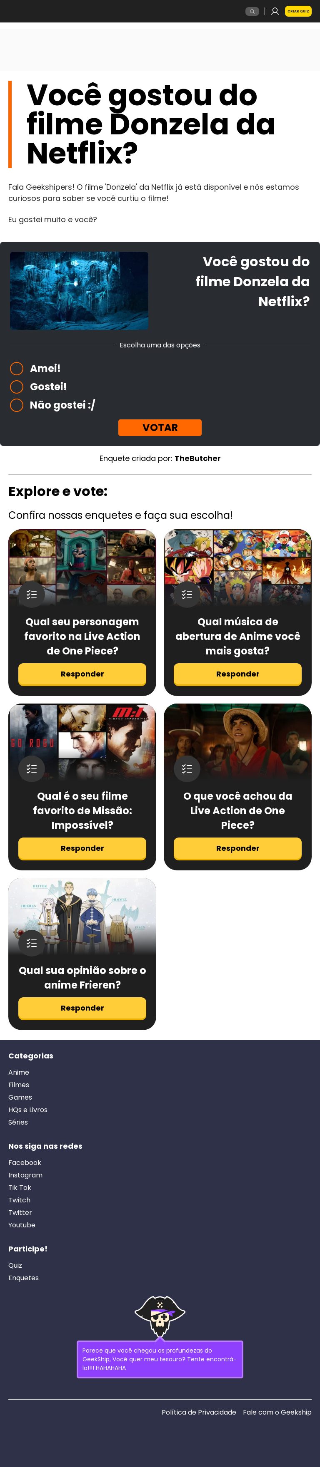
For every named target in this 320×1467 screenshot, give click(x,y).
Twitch (19, 1200)
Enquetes (23, 1278)
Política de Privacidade (199, 1412)
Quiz (15, 1265)
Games (20, 1097)
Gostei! (48, 387)
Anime (18, 1072)
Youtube (21, 1225)
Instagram (25, 1175)
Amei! (45, 368)
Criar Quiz (298, 11)
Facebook (24, 1162)
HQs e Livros (28, 1110)
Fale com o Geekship (277, 1412)
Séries (18, 1122)
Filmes (18, 1085)
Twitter (20, 1212)
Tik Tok (19, 1187)
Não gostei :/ (62, 405)
